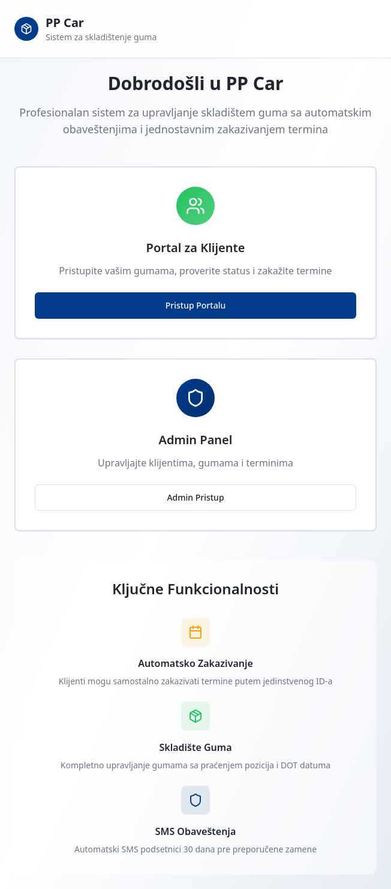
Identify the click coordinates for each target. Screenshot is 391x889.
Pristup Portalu (195, 305)
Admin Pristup (195, 497)
